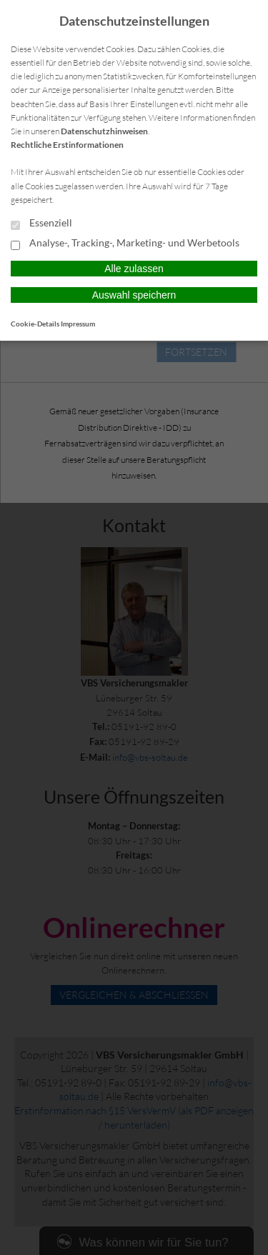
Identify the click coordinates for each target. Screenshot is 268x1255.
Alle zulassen (134, 268)
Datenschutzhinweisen (104, 131)
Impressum (78, 323)
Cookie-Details (35, 323)
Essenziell (41, 223)
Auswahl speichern (134, 295)
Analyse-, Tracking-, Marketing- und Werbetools (125, 243)
